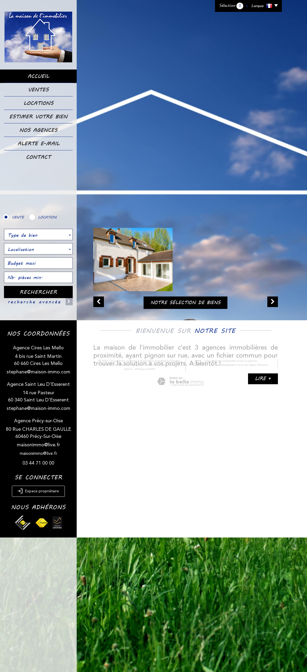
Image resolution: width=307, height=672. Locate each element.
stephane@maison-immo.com (38, 372)
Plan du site (101, 478)
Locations (38, 103)
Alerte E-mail (38, 143)
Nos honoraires (147, 478)
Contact (38, 157)
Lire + (263, 378)
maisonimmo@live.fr (38, 445)
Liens (164, 478)
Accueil (38, 76)
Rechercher (38, 292)
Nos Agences (38, 130)
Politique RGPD (137, 482)
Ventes (38, 89)
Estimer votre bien (38, 116)
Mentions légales (123, 478)
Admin (174, 478)
